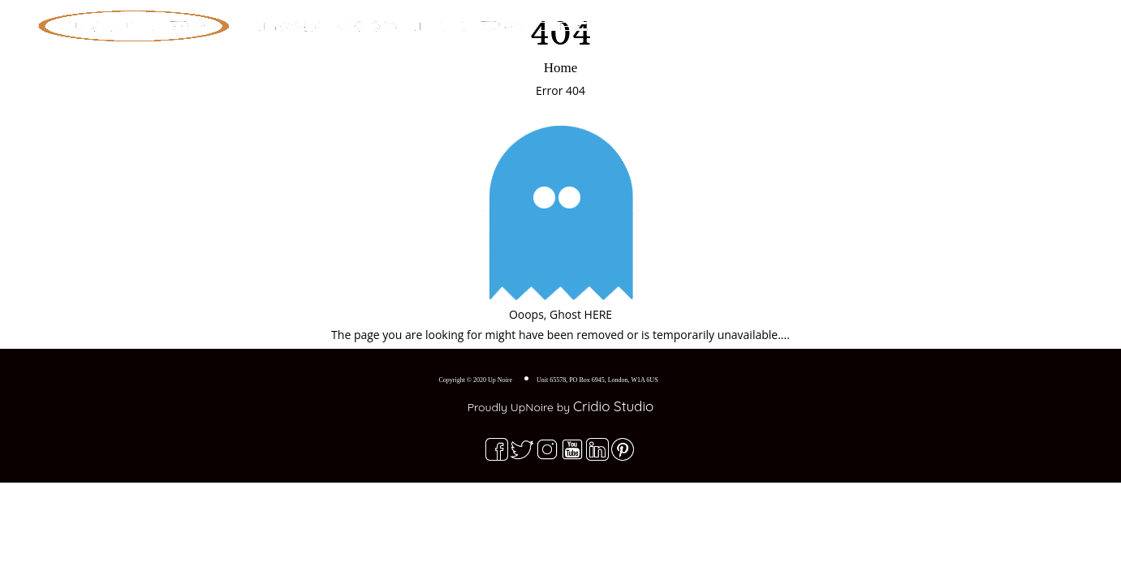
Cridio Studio (613, 405)
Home (809, 20)
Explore (875, 20)
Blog (942, 20)
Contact (1006, 20)
